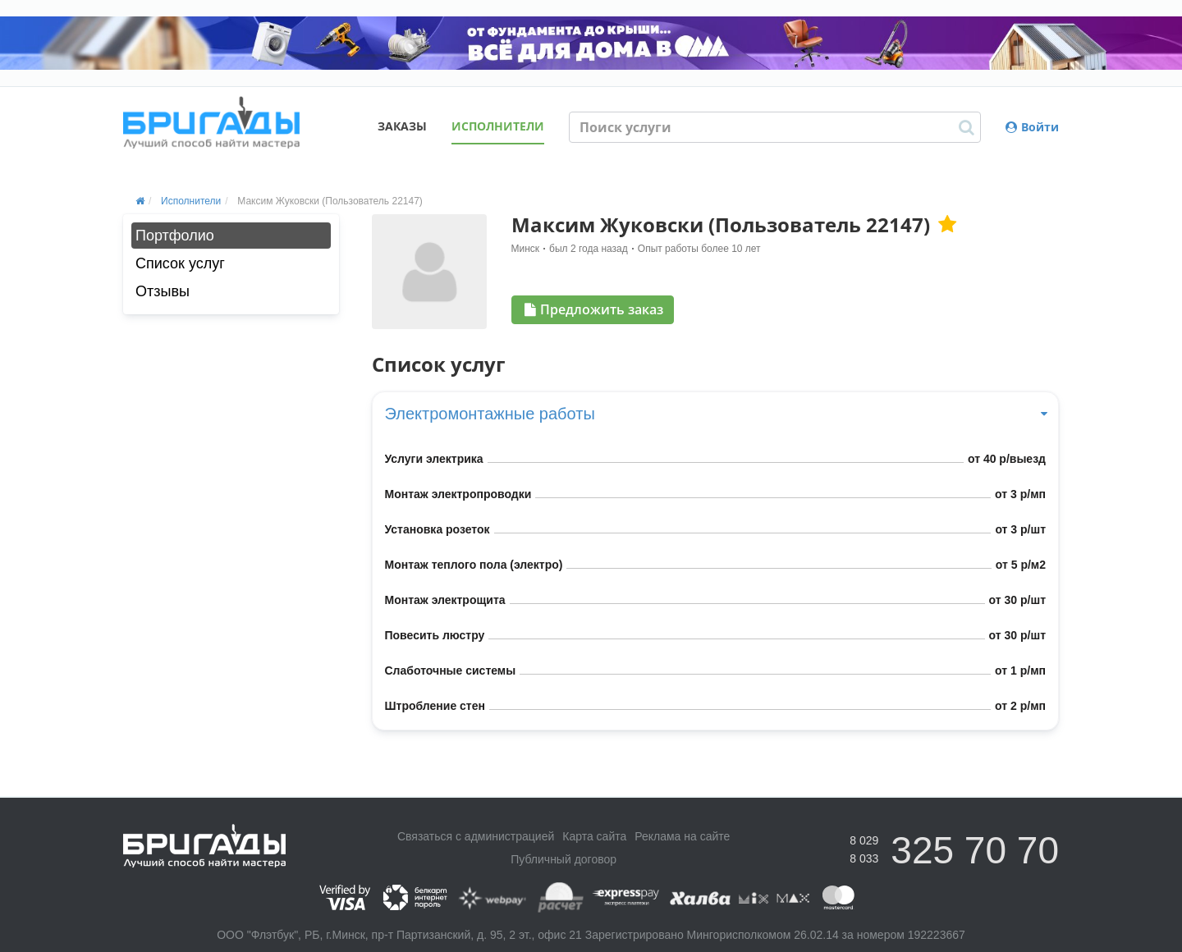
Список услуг (180, 263)
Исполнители (497, 126)
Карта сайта (594, 836)
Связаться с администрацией (475, 836)
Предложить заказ (594, 309)
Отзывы (162, 291)
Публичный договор (563, 859)
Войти (1032, 127)
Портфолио (174, 235)
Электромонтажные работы (716, 414)
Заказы (402, 126)
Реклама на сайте (682, 836)
